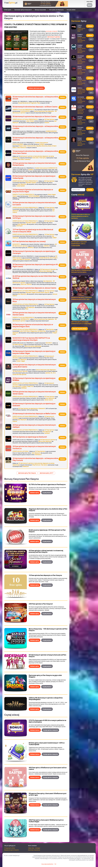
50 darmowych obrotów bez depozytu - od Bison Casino (35, 107)
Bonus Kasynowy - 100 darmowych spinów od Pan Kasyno (48, 629)
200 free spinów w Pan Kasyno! (41, 604)
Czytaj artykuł (47, 492)
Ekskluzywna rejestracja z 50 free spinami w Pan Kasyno (47, 531)
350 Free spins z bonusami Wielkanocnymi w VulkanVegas (46, 821)
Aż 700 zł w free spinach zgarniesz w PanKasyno (47, 484)
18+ (55, 864)
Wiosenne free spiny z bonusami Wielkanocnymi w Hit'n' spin (47, 794)
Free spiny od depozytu (56, 9)
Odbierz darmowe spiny (35, 88)
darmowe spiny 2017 (46, 473)
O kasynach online (9, 848)
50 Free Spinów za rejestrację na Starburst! (30, 437)
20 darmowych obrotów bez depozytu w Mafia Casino (34, 414)
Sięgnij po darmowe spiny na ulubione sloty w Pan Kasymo (48, 509)
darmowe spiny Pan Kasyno (27, 473)
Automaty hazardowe (34, 850)
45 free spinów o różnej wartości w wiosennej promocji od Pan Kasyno (46, 551)
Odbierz (62, 97)
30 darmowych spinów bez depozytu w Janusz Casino (34, 288)
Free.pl (10, 2)
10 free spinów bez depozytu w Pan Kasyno (45, 575)
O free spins (7, 9)
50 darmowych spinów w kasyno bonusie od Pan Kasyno (47, 655)
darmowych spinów (53, 37)
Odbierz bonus (34, 730)
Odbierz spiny (34, 492)
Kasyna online (71, 9)
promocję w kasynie (51, 31)
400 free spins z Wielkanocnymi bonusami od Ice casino (48, 768)
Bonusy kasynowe (40, 9)
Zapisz (90, 189)
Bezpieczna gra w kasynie (11, 850)
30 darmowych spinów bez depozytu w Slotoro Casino (34, 116)
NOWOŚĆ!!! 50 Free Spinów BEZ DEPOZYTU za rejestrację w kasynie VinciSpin (31, 339)
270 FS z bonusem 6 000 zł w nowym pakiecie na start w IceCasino (47, 721)
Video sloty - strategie (34, 848)
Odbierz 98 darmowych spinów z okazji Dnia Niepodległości (46, 698)
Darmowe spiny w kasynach (23, 9)
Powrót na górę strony (80, 328)
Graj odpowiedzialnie (47, 864)
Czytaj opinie (50, 730)
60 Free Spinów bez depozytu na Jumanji (29, 241)
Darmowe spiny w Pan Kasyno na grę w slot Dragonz (45, 676)
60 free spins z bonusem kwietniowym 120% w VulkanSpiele (47, 743)
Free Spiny (90, 1)
